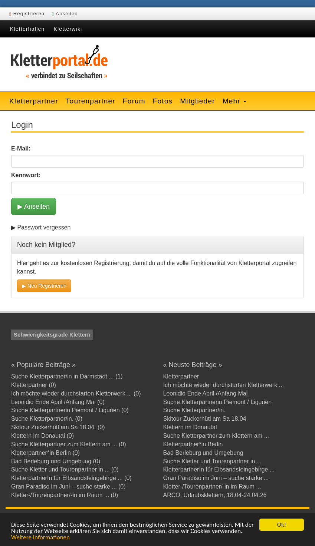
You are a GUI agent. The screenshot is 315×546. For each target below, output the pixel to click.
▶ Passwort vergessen (41, 227)
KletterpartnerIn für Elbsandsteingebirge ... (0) (71, 478)
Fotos (163, 101)
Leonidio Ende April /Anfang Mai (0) (58, 402)
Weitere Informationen (40, 538)
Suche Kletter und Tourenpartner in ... (212, 461)
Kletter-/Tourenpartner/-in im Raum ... (212, 486)
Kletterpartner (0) (33, 385)
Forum (134, 101)
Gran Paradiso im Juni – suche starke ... (216, 478)
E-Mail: (20, 148)
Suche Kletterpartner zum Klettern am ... (216, 436)
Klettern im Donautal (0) (42, 436)
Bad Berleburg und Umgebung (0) (55, 461)
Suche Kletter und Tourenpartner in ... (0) (65, 469)
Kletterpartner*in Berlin (193, 444)
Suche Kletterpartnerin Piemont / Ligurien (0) (70, 410)
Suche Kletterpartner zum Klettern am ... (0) (68, 444)
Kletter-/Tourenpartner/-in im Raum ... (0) (64, 495)
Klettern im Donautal (190, 427)
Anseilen (65, 13)
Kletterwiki (67, 29)
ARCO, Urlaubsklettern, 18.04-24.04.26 (215, 495)
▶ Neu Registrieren (44, 286)
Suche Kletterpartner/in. (194, 410)
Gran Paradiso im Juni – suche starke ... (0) (68, 486)
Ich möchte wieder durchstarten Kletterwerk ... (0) (76, 393)
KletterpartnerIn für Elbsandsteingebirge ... (219, 469)
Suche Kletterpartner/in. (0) (46, 419)
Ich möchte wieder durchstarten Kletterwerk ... (223, 385)
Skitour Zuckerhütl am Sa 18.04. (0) (58, 427)
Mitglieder (197, 101)
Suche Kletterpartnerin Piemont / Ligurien (217, 402)
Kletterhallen (27, 29)
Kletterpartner (33, 101)
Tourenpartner (90, 101)
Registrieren (27, 13)
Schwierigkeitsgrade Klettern (52, 334)
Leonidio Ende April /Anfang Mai (205, 393)
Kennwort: (25, 175)
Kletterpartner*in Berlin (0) (45, 453)
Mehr (235, 101)
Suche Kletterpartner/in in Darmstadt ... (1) (67, 376)
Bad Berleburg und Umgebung (203, 453)
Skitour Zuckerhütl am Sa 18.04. (205, 419)
